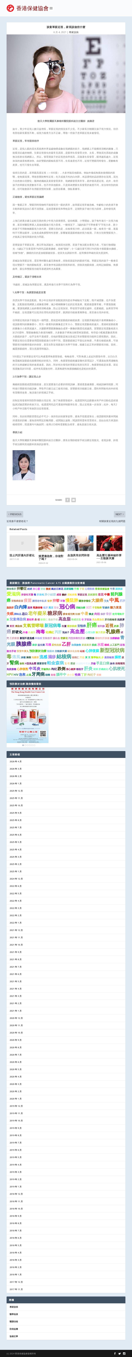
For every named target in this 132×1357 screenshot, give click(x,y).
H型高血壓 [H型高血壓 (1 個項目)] (30, 663)
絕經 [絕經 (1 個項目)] (29, 588)
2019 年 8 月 (16, 1135)
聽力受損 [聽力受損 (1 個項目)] (100, 632)
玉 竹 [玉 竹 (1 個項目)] (67, 663)
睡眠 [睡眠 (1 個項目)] (106, 644)
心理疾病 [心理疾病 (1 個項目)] (89, 588)
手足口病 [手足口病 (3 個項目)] (102, 663)
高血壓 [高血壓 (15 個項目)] (77, 631)
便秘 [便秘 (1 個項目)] (42, 588)
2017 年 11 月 (16, 1289)
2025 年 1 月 (16, 871)
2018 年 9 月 (16, 1216)
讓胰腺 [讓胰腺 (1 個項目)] (119, 588)
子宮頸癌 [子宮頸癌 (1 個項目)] (97, 607)
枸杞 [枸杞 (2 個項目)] (54, 669)
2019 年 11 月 (16, 1113)
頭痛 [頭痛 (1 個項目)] (47, 674)
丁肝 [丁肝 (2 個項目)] (84, 675)
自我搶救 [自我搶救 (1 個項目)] (76, 644)
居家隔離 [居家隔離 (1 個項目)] (68, 588)
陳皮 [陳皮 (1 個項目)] (91, 614)
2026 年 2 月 (16, 776)
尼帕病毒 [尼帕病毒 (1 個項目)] (72, 594)
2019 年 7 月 (16, 1142)
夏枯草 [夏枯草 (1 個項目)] (30, 619)
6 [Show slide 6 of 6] (34, 745)
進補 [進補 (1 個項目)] (53, 674)
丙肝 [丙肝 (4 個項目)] (58, 631)
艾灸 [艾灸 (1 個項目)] (106, 600)
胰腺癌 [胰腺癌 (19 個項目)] (24, 643)
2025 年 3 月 (16, 856)
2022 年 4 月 (16, 900)
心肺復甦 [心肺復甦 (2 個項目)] (22, 669)
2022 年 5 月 (16, 893)
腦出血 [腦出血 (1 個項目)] (56, 638)
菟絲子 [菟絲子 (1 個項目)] (65, 632)
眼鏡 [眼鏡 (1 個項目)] (94, 644)
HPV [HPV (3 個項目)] (10, 674)
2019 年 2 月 (16, 1179)
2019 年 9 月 (16, 1128)
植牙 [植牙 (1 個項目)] (45, 607)
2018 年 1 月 (16, 1274)
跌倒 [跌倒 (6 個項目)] (61, 668)
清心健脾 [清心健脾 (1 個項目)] (71, 669)
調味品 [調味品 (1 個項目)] (17, 614)
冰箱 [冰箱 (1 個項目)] (23, 657)
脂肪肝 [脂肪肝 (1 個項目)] (10, 607)
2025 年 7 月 (16, 827)
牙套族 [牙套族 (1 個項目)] (88, 619)
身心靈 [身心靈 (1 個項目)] (36, 588)
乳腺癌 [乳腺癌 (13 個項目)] (113, 631)
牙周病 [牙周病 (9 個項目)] (38, 674)
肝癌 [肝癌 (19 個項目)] (91, 624)
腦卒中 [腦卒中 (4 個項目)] (61, 674)
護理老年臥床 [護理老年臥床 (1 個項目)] (39, 600)
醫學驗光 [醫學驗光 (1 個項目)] (96, 657)
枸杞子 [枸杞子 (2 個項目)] (91, 675)
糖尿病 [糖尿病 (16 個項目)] (54, 613)
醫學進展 (14, 1314)
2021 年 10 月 (16, 944)
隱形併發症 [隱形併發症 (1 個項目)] (85, 600)
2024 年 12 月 (16, 878)
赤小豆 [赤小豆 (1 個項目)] (70, 674)
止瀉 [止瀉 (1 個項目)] (28, 674)
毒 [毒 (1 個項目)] (35, 594)
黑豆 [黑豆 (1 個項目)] (51, 607)
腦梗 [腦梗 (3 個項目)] (117, 657)
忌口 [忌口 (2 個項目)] (25, 614)
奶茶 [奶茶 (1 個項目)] (116, 626)
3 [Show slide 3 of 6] (27, 745)
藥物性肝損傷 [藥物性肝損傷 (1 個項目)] (102, 638)
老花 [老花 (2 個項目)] (101, 594)
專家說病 (74, 32)
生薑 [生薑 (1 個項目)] (64, 626)
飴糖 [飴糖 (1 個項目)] (77, 614)
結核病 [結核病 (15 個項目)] (63, 656)
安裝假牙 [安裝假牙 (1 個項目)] (47, 638)
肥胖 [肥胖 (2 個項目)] (122, 601)
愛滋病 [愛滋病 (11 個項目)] (14, 594)
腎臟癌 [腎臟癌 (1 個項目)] (106, 607)
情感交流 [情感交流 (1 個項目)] (76, 619)
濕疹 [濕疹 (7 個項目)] (52, 656)
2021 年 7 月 (16, 966)
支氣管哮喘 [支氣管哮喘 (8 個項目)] (33, 625)
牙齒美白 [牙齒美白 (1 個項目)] (46, 669)
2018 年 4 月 (16, 1252)
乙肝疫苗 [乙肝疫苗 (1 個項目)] (14, 638)
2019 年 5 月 (16, 1157)
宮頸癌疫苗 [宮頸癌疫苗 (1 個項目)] (17, 600)
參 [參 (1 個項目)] (102, 657)
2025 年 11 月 (16, 798)
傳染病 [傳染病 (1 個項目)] (18, 626)
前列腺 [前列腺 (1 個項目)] (101, 626)
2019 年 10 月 (16, 1120)
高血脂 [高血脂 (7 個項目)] (64, 619)
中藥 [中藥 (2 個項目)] (107, 594)
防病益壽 (14, 1328)
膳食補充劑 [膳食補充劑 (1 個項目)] (69, 614)
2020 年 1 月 (16, 1098)
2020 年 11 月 (16, 1025)
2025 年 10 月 (16, 805)
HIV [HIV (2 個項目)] (15, 675)
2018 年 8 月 (16, 1223)
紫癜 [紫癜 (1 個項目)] (98, 674)
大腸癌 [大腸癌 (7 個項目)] (97, 600)
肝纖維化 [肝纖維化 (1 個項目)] (103, 669)
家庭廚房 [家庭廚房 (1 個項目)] (86, 644)
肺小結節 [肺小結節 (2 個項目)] (50, 594)
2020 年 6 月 (16, 1062)
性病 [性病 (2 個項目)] (77, 675)
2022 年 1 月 (16, 922)
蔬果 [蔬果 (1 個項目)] (30, 607)
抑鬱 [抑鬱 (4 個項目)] (56, 600)
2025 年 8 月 (16, 820)
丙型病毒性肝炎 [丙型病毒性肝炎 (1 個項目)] (76, 638)
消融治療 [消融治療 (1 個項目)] (80, 607)
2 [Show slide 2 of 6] (25, 745)
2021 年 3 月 (16, 996)
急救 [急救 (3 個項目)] (22, 674)
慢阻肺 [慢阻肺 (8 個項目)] (71, 600)
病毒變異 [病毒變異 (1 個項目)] (120, 663)
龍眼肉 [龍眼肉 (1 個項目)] (50, 651)
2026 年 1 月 (16, 783)
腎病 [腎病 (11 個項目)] (14, 662)
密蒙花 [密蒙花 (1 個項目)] (64, 638)
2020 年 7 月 (16, 1054)
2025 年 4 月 (16, 849)
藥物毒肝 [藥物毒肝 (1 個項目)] (11, 588)
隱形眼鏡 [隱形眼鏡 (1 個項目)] (72, 626)
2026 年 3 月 (16, 768)
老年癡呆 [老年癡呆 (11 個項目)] (37, 613)
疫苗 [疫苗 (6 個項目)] (28, 600)
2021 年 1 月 (16, 1010)
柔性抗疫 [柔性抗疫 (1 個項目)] (56, 644)
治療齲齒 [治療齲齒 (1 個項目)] (115, 638)
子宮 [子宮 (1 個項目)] (81, 588)
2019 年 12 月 (16, 1106)
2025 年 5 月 (16, 842)
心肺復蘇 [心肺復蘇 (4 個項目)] (92, 650)
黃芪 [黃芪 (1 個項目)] (12, 626)
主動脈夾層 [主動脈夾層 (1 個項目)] (61, 651)
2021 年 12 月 (16, 930)
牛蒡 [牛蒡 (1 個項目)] (112, 588)
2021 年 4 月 (16, 988)
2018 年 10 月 (16, 1208)
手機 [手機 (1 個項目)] (76, 588)
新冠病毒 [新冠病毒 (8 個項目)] (52, 625)
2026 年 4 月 (16, 761)
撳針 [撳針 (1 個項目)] (64, 594)
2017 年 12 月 (16, 1282)
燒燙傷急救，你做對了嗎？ (51, 557)
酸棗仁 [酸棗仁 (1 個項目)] (44, 619)
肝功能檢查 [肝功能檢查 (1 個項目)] (111, 619)
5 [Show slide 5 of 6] (32, 745)
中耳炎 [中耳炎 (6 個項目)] (34, 668)
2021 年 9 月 (16, 952)
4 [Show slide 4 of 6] (30, 745)
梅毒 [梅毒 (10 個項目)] (40, 631)
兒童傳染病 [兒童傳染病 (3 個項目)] (18, 619)
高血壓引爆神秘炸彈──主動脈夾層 (109, 556)
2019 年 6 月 (16, 1150)
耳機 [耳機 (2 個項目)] (48, 645)
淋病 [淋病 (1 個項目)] (28, 657)
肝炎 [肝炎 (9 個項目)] (88, 668)
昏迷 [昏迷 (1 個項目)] (56, 607)
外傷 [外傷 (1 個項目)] (25, 632)
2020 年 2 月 (16, 1091)
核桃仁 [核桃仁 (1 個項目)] (75, 657)
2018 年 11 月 (16, 1201)
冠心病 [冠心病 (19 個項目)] (67, 606)
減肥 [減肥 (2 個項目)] (89, 607)
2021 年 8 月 (16, 959)
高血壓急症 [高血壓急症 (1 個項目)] (98, 619)
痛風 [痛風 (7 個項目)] (16, 656)
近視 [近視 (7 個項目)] (109, 625)
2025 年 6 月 (16, 834)
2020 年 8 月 (16, 1047)
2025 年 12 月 (16, 790)
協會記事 (14, 1336)
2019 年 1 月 (16, 1186)
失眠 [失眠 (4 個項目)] (10, 613)
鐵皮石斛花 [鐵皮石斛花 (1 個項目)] (57, 588)
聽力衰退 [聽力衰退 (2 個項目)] (116, 607)
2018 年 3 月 (16, 1259)
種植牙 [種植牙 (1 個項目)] (79, 669)
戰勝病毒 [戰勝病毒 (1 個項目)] (38, 607)
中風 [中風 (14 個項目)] (114, 600)
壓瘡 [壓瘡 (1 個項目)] (72, 663)
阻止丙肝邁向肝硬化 (22, 555)
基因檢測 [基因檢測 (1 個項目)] (109, 657)
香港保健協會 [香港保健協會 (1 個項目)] (102, 588)
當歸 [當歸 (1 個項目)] (95, 669)
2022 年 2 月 (16, 915)
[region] (28, 717)
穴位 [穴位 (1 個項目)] (82, 657)
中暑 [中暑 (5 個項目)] (84, 613)
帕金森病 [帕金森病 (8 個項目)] (55, 663)
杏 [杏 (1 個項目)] (82, 619)
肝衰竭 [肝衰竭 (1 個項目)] (40, 594)
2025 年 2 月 (16, 864)
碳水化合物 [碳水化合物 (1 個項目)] (73, 651)
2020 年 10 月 (16, 1032)
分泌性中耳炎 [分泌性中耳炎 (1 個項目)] (83, 663)
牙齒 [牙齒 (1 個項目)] (93, 663)
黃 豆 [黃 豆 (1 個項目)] (87, 657)
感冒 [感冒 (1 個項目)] (58, 594)
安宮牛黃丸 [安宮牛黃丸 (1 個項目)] (23, 651)
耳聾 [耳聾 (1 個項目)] (62, 600)
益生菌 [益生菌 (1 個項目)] (41, 644)
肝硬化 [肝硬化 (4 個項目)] (17, 631)
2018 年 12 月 (16, 1193)
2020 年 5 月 (16, 1069)
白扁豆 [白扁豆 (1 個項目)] (31, 632)
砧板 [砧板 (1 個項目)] (82, 651)
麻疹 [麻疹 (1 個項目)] (34, 644)
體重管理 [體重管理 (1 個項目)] (41, 663)
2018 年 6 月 (16, 1237)
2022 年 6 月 (16, 886)
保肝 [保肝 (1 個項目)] (103, 614)
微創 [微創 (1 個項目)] (48, 588)
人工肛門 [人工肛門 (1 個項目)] (114, 644)
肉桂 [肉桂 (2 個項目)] (97, 614)
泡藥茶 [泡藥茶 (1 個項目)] (35, 657)
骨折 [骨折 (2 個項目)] (109, 614)
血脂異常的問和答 (78, 555)
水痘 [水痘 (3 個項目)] (100, 644)
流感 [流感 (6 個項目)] (43, 656)
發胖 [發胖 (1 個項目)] (49, 600)
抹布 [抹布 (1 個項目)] (112, 663)
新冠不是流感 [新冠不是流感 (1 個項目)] (27, 638)
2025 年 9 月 (16, 812)
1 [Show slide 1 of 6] (23, 745)
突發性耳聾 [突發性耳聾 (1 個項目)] (27, 594)
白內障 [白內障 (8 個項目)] (20, 607)
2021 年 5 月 (16, 981)
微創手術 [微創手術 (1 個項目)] (53, 619)
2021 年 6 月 (16, 974)
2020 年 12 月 (16, 1018)
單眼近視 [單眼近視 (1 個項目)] (82, 594)
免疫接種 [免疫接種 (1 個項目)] (11, 669)
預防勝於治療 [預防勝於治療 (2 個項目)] (37, 651)
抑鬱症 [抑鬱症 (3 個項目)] (22, 588)
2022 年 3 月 (16, 908)
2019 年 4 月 (16, 1164)
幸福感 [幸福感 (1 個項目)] (38, 638)
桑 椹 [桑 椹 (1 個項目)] (37, 619)
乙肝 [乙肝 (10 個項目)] (66, 644)
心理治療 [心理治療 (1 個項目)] (90, 632)
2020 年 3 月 (16, 1084)
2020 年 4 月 (16, 1076)
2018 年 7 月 (16, 1230)
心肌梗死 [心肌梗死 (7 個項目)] (117, 668)
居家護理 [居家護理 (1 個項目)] (92, 594)
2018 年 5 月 (16, 1245)
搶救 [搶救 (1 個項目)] (21, 663)
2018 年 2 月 (16, 1267)
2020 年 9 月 (16, 1040)
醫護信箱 (14, 1321)
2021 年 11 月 (16, 937)
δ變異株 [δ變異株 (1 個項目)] (90, 638)
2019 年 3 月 (16, 1172)
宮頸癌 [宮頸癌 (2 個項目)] (81, 626)
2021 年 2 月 (16, 1003)
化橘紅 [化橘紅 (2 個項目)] (50, 632)
